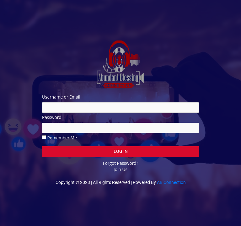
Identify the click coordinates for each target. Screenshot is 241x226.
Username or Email (61, 97)
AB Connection (171, 182)
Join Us (120, 169)
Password (52, 117)
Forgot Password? (120, 163)
